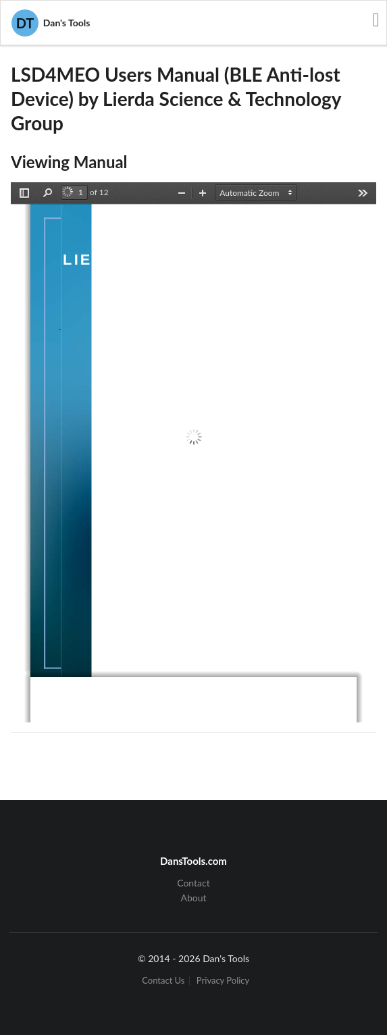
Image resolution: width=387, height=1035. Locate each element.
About (193, 897)
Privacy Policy (223, 980)
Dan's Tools (50, 22)
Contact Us (163, 980)
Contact (193, 883)
